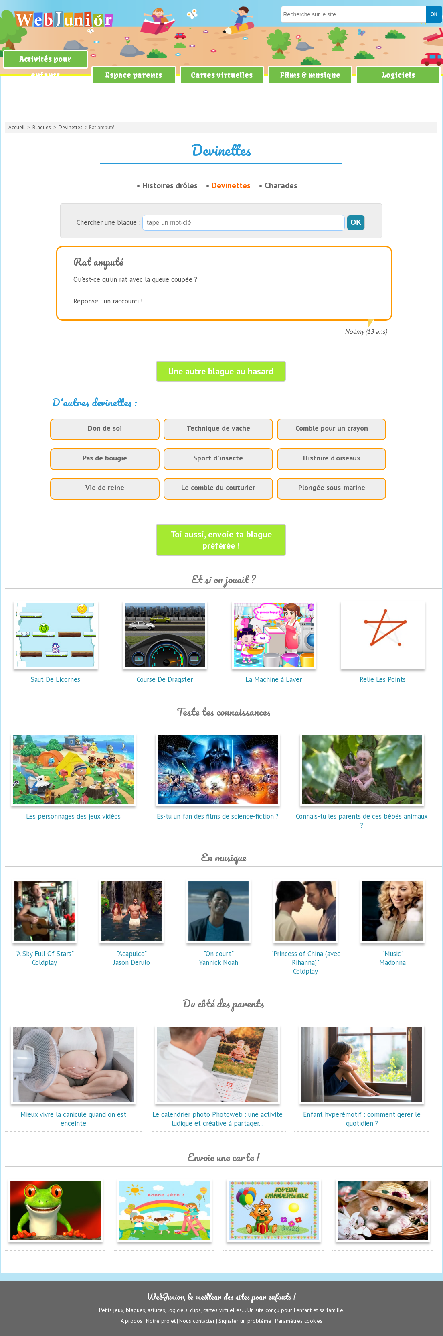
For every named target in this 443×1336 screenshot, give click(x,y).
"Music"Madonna (392, 953)
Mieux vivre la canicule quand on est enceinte (73, 1114)
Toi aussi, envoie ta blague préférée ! (221, 540)
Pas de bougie (105, 457)
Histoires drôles (170, 185)
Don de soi (105, 428)
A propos (131, 1320)
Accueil (16, 127)
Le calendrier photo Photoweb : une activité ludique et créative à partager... (217, 1114)
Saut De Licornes (56, 675)
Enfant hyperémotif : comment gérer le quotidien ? (362, 1114)
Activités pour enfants (45, 67)
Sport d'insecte (218, 457)
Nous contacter (197, 1320)
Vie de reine (104, 487)
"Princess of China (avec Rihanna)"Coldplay (305, 958)
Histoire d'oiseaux (331, 457)
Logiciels (398, 75)
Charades (281, 185)
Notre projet (161, 1320)
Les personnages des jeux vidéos (73, 812)
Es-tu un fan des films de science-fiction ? (218, 812)
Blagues (41, 127)
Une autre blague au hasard (220, 371)
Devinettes (71, 127)
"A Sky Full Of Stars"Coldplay (44, 953)
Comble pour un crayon (331, 428)
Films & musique (310, 75)
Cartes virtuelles (222, 75)
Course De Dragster (165, 675)
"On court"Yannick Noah (218, 953)
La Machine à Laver (274, 675)
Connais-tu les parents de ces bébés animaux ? (362, 816)
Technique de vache (218, 428)
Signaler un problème (244, 1320)
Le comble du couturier (218, 487)
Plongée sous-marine (331, 487)
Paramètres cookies (298, 1320)
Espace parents (133, 75)
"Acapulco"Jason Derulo (131, 953)
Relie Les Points (383, 675)
